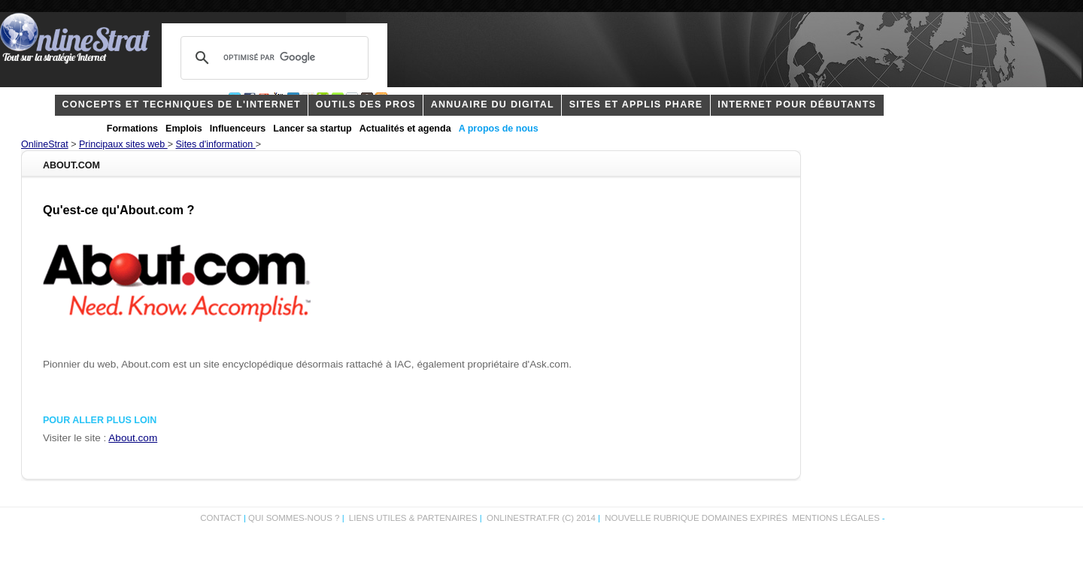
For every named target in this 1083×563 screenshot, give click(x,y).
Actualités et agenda (405, 128)
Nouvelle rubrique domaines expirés (696, 517)
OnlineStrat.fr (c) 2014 (541, 517)
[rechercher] (272, 58)
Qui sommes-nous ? (295, 517)
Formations (132, 128)
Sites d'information (216, 144)
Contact (220, 517)
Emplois (183, 128)
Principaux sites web (123, 144)
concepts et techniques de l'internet (181, 104)
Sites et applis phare (636, 104)
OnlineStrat (44, 144)
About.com (132, 437)
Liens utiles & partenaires (413, 517)
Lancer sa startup (312, 128)
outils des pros (366, 104)
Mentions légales (835, 517)
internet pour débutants (796, 104)
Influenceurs (238, 128)
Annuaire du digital (492, 104)
